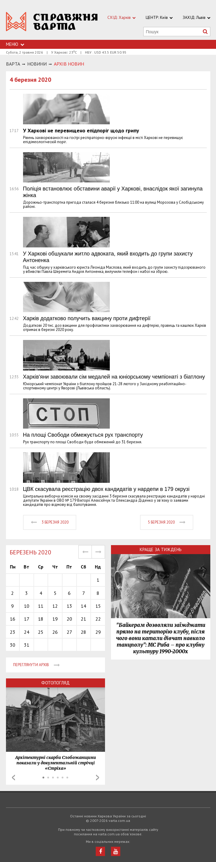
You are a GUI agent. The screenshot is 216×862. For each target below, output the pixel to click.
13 (69, 606)
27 (69, 632)
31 (26, 645)
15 (98, 606)
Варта (13, 64)
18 (40, 619)
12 (55, 606)
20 (69, 619)
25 (40, 632)
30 (12, 645)
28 (83, 632)
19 (55, 619)
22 (98, 619)
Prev (13, 778)
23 (12, 632)
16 (12, 619)
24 (26, 632)
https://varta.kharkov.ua (52, 23)
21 (83, 619)
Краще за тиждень (161, 549)
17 (26, 619)
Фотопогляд (55, 683)
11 (40, 606)
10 (26, 606)
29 (98, 632)
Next (97, 778)
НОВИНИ (37, 64)
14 (83, 606)
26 (55, 632)
